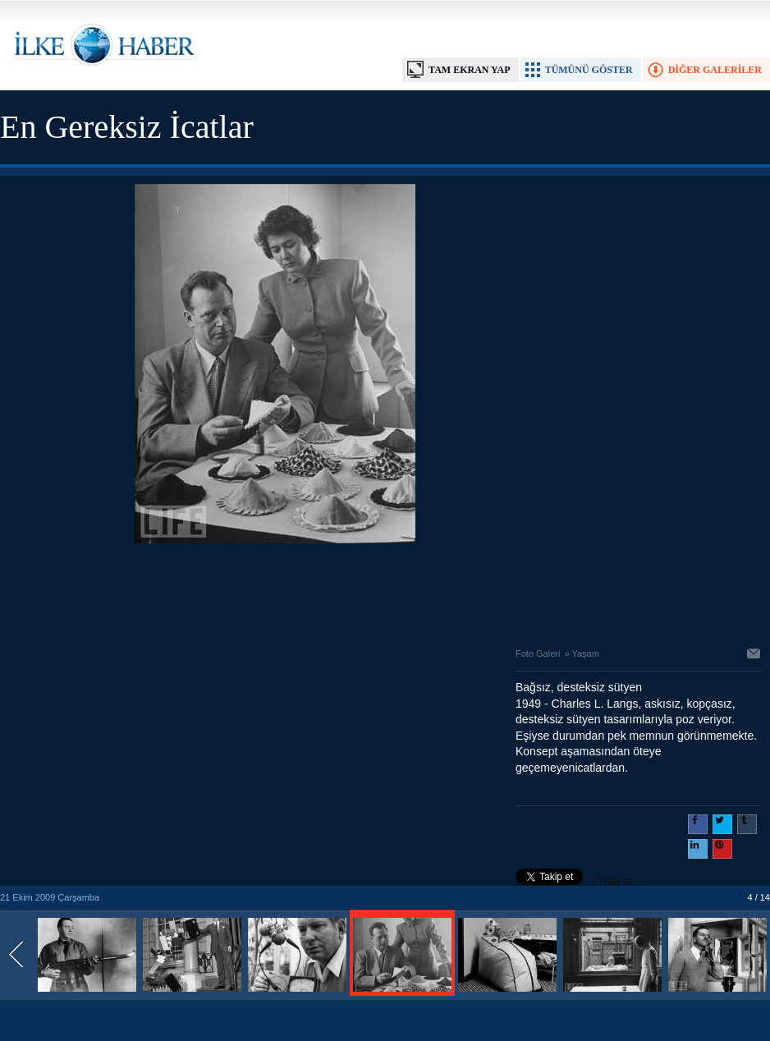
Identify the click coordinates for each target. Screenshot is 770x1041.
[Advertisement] (275, 591)
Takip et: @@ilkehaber (575, 883)
